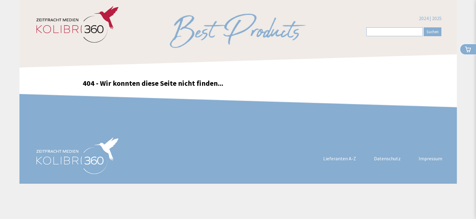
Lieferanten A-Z (339, 158)
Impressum (430, 158)
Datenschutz (387, 158)
